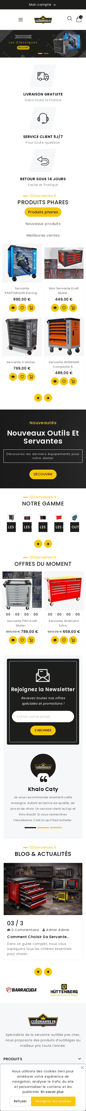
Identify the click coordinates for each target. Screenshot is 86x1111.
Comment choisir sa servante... (38, 936)
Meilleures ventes (43, 235)
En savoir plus (52, 1092)
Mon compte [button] (43, 5)
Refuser (20, 1101)
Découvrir (43, 474)
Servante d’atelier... (22, 362)
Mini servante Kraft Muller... (64, 290)
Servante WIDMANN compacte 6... (64, 364)
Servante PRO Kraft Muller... (22, 623)
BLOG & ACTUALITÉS (43, 854)
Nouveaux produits (43, 223)
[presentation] (38, 398)
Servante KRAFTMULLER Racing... (22, 290)
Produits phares (43, 212)
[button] (40, 53)
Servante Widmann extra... (64, 623)
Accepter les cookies (53, 1101)
